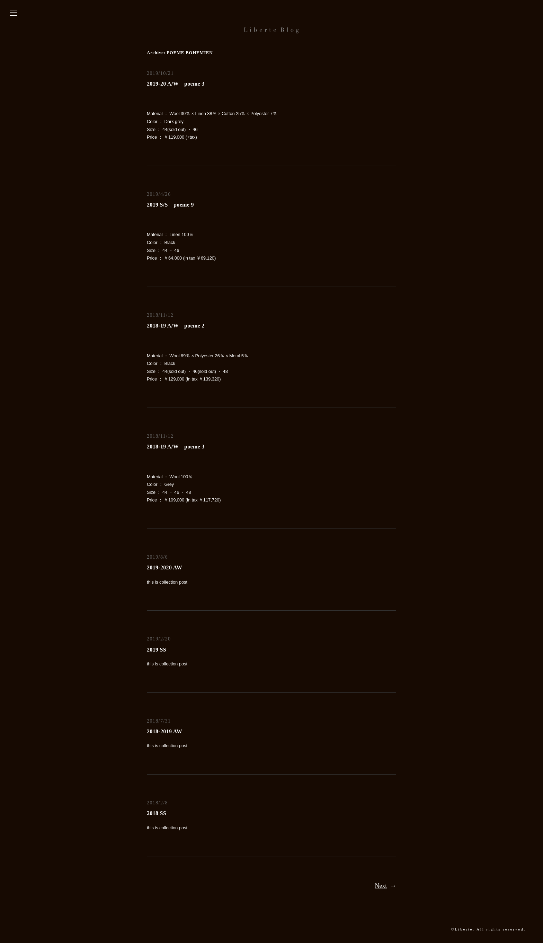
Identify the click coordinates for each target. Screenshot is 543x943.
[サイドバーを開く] (13, 13)
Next (386, 886)
